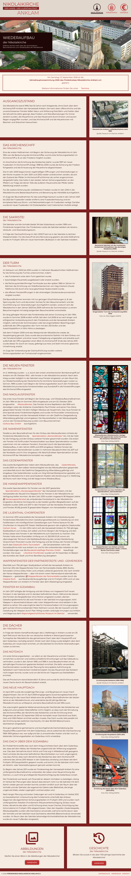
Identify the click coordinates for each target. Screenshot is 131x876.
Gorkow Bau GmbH (12, 424)
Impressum (116, 874)
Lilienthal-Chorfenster (34, 553)
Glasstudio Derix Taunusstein (26, 545)
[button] (97, 9)
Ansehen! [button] (32, 862)
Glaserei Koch (9, 579)
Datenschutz (104, 874)
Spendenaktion (47, 436)
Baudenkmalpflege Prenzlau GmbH (44, 550)
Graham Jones (9, 528)
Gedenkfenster (68, 465)
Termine (85, 88)
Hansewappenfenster (16, 499)
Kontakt (126, 874)
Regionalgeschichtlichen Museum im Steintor (43, 613)
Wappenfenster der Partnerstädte (44, 576)
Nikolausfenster (25, 404)
